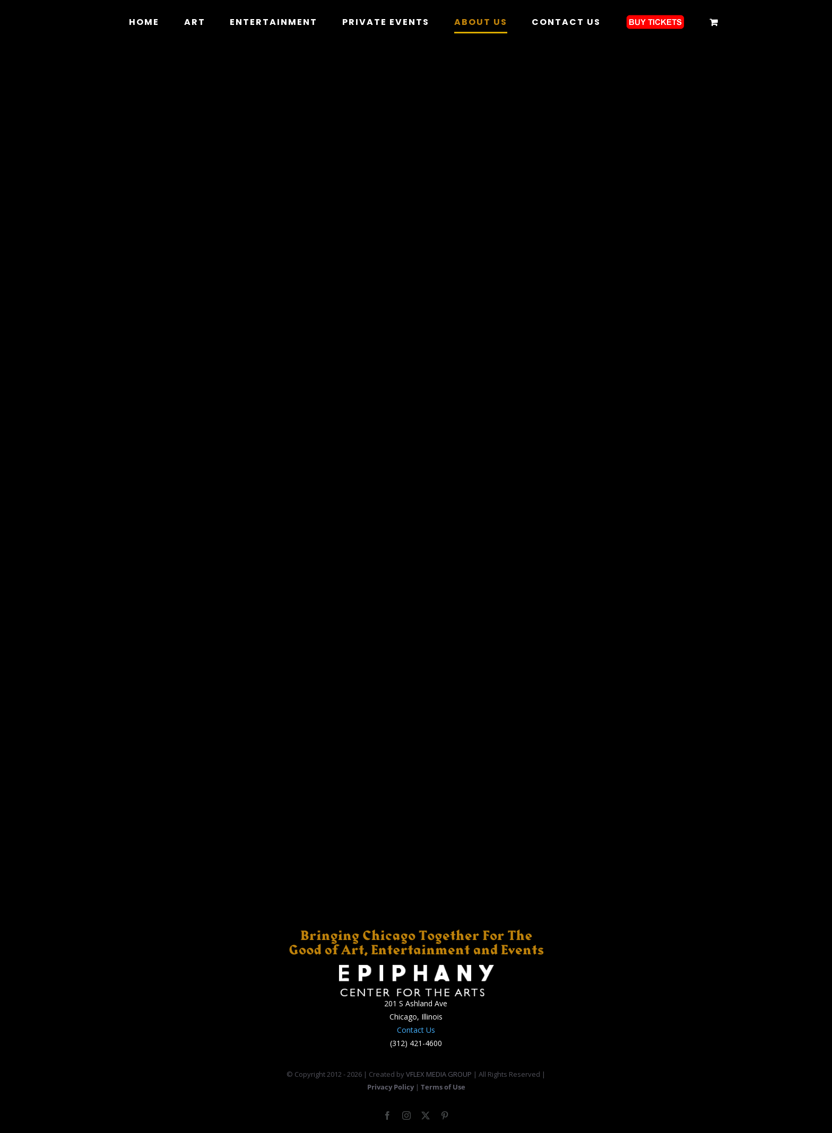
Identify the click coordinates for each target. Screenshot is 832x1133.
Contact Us (416, 1030)
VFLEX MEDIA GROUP (439, 1074)
